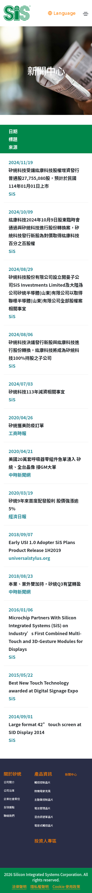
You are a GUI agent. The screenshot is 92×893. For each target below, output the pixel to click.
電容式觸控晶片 (43, 825)
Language (62, 13)
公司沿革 (9, 790)
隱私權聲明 (40, 886)
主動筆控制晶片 (43, 799)
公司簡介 (9, 782)
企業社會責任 (12, 799)
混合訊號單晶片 (43, 817)
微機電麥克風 (42, 791)
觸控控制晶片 (42, 782)
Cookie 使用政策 (66, 886)
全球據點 (9, 807)
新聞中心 (71, 774)
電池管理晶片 (42, 808)
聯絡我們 (9, 815)
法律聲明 (19, 886)
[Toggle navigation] (85, 15)
